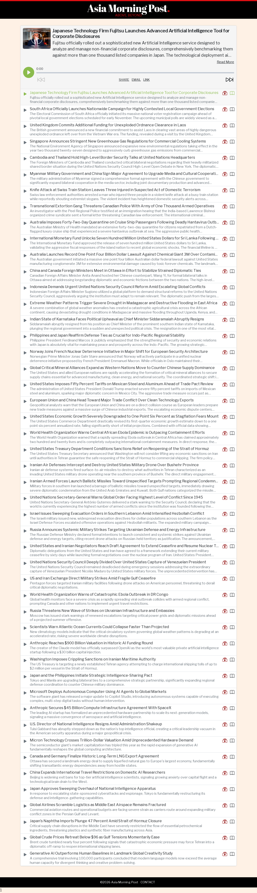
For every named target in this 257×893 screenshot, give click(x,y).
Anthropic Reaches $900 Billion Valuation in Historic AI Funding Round (91, 643)
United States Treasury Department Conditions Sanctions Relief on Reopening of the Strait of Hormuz (119, 448)
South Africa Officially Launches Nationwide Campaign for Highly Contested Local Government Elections (122, 109)
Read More (225, 62)
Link (146, 79)
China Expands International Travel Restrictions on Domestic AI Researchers (97, 772)
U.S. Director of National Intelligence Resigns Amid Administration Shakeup (96, 724)
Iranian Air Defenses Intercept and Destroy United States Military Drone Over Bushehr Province (114, 465)
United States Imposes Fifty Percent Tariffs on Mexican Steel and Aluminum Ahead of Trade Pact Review (121, 384)
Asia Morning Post (127, 8)
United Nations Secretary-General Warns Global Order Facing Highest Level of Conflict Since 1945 (116, 497)
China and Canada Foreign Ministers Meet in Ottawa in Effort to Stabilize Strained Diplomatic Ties (115, 270)
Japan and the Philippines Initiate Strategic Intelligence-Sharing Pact (91, 675)
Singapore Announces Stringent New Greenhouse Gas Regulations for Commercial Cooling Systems (118, 141)
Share (124, 79)
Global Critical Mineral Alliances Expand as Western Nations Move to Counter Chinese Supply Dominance (122, 368)
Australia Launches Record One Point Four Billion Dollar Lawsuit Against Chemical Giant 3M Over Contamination (124, 254)
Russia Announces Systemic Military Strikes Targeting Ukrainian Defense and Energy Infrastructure (117, 529)
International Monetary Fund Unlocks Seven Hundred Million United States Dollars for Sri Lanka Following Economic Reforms (124, 238)
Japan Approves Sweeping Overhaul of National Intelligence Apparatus (93, 788)
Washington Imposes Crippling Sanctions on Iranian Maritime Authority (93, 659)
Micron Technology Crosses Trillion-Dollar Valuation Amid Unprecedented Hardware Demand (111, 740)
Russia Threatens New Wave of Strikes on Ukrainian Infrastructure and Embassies (102, 610)
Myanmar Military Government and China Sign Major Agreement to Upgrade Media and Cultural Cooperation (124, 173)
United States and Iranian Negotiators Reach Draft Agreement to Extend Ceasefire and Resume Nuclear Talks (124, 546)
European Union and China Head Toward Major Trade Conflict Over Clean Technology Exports (112, 400)
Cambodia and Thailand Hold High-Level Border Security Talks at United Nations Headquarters (112, 157)
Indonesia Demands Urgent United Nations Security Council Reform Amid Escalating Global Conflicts (117, 287)
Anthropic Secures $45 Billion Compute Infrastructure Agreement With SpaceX (100, 708)
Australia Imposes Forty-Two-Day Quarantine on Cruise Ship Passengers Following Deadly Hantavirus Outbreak (124, 222)
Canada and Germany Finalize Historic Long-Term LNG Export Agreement (94, 756)
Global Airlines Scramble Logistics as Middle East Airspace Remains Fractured (98, 805)
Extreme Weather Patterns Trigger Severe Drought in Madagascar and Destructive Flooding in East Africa (123, 303)
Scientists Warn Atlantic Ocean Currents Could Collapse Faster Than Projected (99, 627)
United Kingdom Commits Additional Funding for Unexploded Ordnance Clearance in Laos (108, 125)
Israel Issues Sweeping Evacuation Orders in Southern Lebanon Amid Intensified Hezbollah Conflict (117, 513)
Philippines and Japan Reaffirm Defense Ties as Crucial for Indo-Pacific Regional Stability (107, 335)
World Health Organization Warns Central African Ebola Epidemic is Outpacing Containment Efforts (117, 432)
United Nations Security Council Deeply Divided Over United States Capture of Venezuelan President (118, 562)
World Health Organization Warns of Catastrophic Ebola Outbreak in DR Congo (99, 594)
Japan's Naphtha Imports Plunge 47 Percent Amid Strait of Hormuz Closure (96, 821)
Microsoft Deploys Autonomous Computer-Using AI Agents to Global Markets (98, 691)
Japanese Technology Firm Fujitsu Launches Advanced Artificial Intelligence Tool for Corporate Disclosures (124, 92)
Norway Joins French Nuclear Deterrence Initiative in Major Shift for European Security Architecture (119, 351)
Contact (148, 882)
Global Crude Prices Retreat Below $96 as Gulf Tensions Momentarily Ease (95, 837)
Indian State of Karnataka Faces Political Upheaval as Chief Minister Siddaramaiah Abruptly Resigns (117, 319)
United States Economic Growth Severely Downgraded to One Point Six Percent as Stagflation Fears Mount (124, 416)
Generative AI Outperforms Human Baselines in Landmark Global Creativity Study (101, 853)
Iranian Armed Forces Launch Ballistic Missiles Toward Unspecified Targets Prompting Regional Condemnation (124, 481)
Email (136, 79)
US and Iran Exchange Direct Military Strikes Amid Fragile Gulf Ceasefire (93, 578)
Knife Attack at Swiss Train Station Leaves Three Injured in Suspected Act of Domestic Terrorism (115, 190)
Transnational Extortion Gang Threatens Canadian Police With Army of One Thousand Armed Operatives (122, 206)
